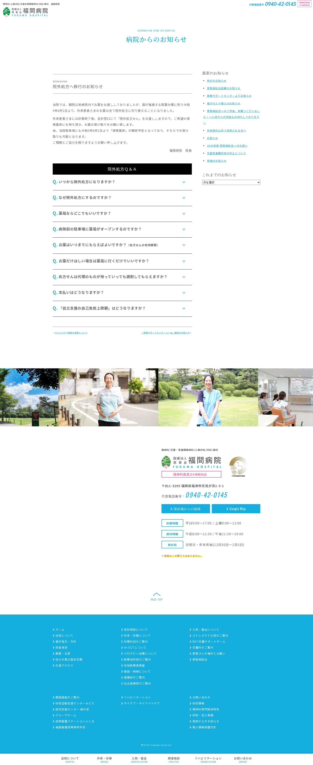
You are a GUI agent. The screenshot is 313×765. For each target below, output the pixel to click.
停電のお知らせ (217, 161)
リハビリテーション (208, 760)
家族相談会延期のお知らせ (224, 88)
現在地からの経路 (185, 508)
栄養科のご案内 (201, 647)
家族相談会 (198, 659)
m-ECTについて (134, 647)
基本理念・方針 (64, 641)
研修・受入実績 (201, 715)
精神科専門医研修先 (204, 709)
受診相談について (134, 629)
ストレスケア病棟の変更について (71, 332)
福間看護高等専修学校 (69, 727)
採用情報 (197, 703)
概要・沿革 (61, 653)
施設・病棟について (136, 671)
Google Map (236, 508)
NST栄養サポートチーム (208, 641)
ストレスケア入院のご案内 (209, 635)
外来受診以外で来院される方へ (226, 130)
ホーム (58, 629)
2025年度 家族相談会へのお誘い (227, 145)
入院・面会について (204, 629)
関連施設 (173, 760)
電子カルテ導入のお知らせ (224, 103)
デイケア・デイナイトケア (140, 703)
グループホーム (64, 715)
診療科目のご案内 (134, 641)
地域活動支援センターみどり (73, 703)
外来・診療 (104, 760)
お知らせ (212, 138)
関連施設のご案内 (66, 697)
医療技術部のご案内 (136, 659)
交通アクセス (63, 665)
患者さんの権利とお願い (207, 653)
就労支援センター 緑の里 (71, 709)
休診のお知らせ (217, 81)
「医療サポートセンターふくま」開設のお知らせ (166, 332)
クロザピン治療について (139, 653)
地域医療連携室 (133, 665)
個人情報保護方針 (203, 727)
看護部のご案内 (133, 677)
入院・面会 (139, 760)
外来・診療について (136, 635)
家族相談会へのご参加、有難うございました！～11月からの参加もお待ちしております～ (231, 117)
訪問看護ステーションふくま (73, 721)
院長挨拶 (60, 647)
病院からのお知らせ (204, 721)
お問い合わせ (243, 760)
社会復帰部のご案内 (136, 683)
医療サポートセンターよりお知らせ (229, 96)
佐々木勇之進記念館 (67, 659)
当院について (70, 760)
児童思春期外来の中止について (226, 153)
